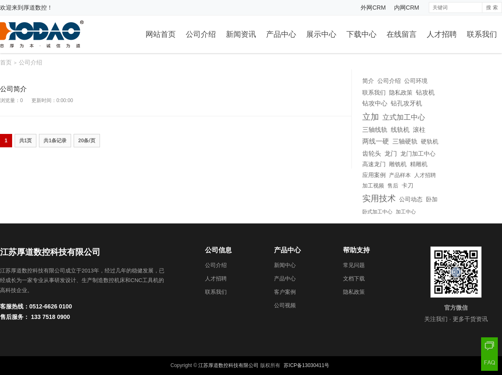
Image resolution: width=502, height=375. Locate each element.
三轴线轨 (374, 129)
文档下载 (354, 278)
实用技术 (379, 198)
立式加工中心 (403, 117)
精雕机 (419, 164)
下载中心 (361, 34)
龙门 (390, 153)
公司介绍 (201, 34)
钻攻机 (425, 92)
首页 (6, 62)
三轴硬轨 (404, 141)
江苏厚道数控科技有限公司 (228, 365)
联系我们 (482, 34)
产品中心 (281, 34)
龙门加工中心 (417, 153)
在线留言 (402, 34)
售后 (392, 185)
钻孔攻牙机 (406, 103)
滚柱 (419, 129)
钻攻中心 (374, 103)
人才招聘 (442, 34)
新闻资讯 (241, 34)
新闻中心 (285, 265)
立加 (370, 116)
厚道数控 (35, 7)
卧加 (432, 199)
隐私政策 (400, 92)
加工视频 (373, 186)
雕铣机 (398, 164)
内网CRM (406, 7)
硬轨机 (429, 141)
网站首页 (161, 34)
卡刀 (407, 185)
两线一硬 (375, 141)
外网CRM (373, 7)
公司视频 (285, 305)
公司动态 (411, 199)
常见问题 (354, 265)
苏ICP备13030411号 (306, 365)
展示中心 (321, 34)
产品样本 (400, 175)
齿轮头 (371, 153)
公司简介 (13, 88)
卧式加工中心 (377, 212)
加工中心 (406, 212)
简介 (368, 80)
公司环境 (416, 80)
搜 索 (491, 7)
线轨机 (400, 129)
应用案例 (374, 175)
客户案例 (285, 292)
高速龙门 (374, 164)
